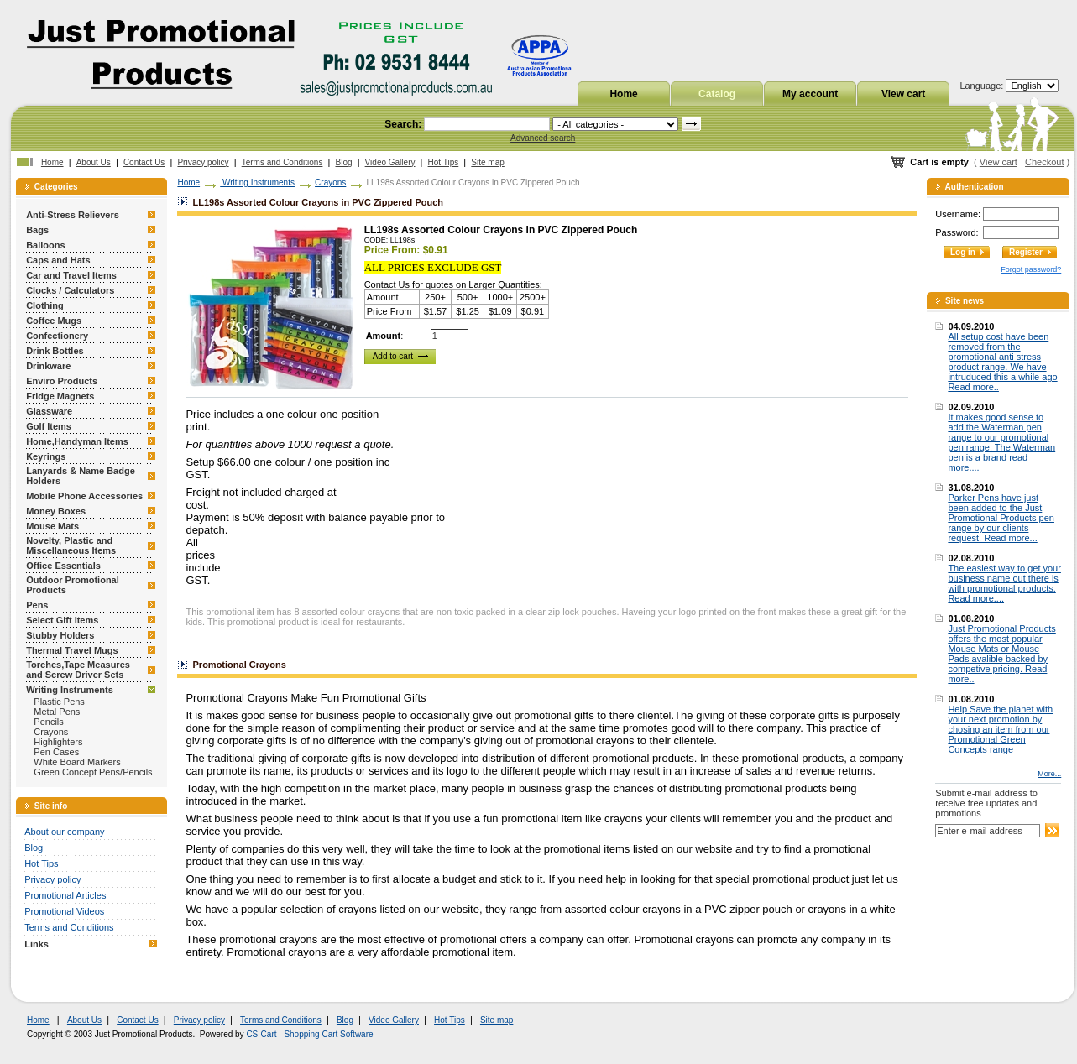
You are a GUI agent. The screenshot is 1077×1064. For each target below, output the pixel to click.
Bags (37, 230)
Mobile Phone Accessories (84, 496)
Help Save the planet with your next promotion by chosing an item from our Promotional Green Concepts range (1000, 729)
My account (810, 94)
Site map (487, 162)
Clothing (45, 305)
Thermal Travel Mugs (72, 650)
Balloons (45, 245)
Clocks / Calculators (70, 290)
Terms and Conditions (282, 162)
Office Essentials (63, 566)
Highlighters (58, 742)
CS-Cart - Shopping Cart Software (309, 1034)
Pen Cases (56, 752)
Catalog (716, 94)
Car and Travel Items (71, 275)
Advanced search (542, 138)
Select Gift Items (62, 620)
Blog (344, 162)
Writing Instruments (69, 690)
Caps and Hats (58, 260)
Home (623, 94)
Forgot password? (1031, 269)
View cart (903, 94)
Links (36, 944)
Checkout (1044, 162)
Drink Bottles (54, 351)
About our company (64, 832)
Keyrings (45, 456)
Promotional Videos (64, 911)
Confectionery (57, 336)
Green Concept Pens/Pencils (93, 772)
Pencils (48, 722)
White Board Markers (77, 762)
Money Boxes (56, 511)
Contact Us (144, 162)
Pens (37, 605)
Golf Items (48, 426)
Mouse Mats (52, 526)
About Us (93, 162)
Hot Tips (443, 162)
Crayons (51, 732)
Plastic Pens (59, 701)
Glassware (49, 411)
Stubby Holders (60, 635)
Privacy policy (202, 162)
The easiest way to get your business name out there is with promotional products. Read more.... (1004, 583)
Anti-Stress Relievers (72, 215)
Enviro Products (61, 381)
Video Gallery (390, 162)
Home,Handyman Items (77, 441)
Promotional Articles (65, 895)
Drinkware (48, 366)
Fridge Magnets (60, 396)
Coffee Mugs (53, 321)
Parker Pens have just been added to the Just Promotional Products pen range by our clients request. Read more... (1001, 518)
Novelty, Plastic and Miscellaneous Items (71, 545)
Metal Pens (57, 712)
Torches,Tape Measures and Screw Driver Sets (78, 670)
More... (1049, 773)
